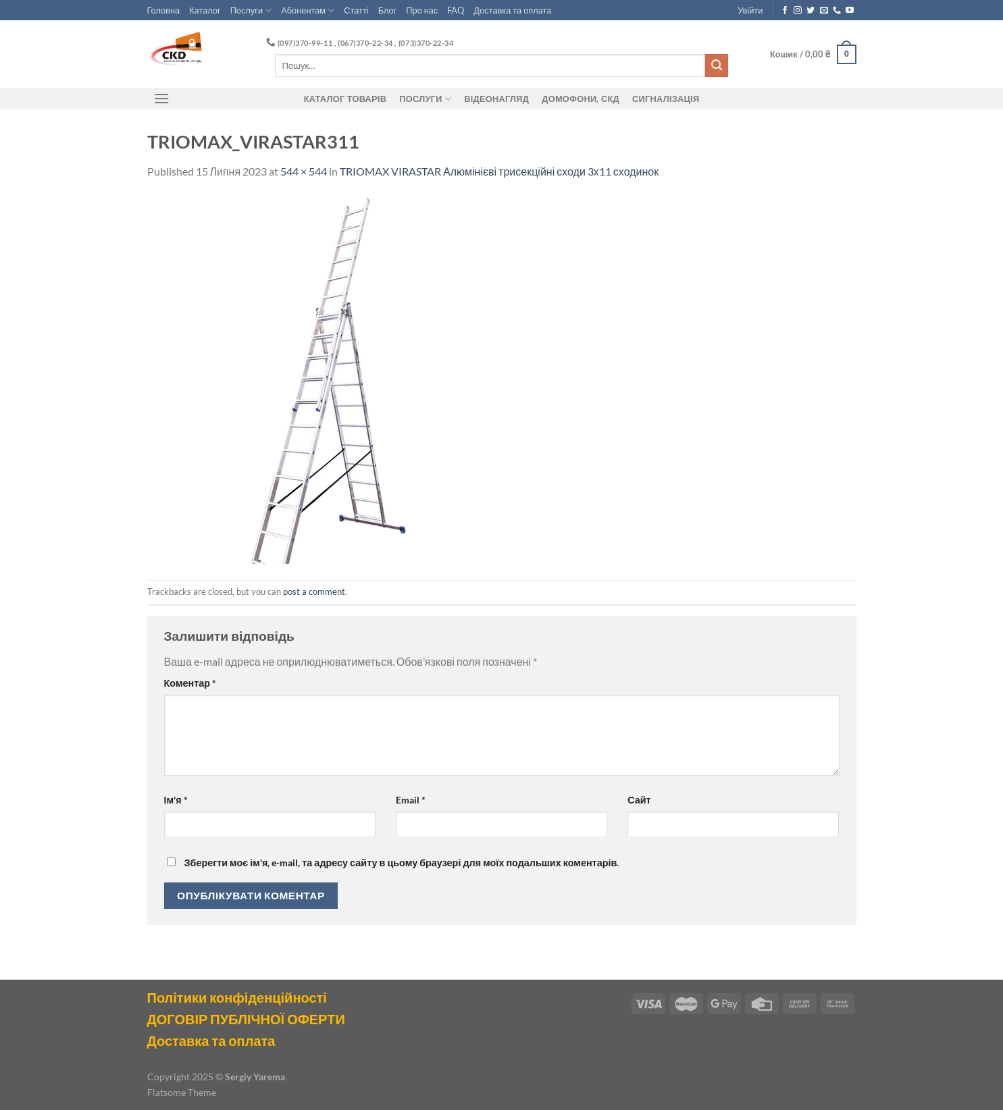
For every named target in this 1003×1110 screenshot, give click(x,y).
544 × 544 (303, 171)
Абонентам (307, 10)
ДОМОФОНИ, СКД (580, 98)
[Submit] (716, 65)
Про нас (422, 10)
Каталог (205, 10)
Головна (163, 10)
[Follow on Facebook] (785, 11)
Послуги (251, 10)
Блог (387, 10)
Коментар (190, 683)
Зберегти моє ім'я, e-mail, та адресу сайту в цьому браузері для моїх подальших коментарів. (401, 862)
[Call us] (837, 11)
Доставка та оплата (512, 10)
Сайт (638, 799)
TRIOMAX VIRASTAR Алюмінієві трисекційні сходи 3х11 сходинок (499, 171)
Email (411, 799)
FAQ (455, 10)
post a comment (314, 591)
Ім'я (176, 799)
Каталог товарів (345, 98)
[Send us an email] (824, 11)
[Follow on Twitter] (810, 11)
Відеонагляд (496, 98)
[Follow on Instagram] (798, 11)
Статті (356, 10)
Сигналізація (665, 98)
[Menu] (162, 98)
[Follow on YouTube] (850, 11)
